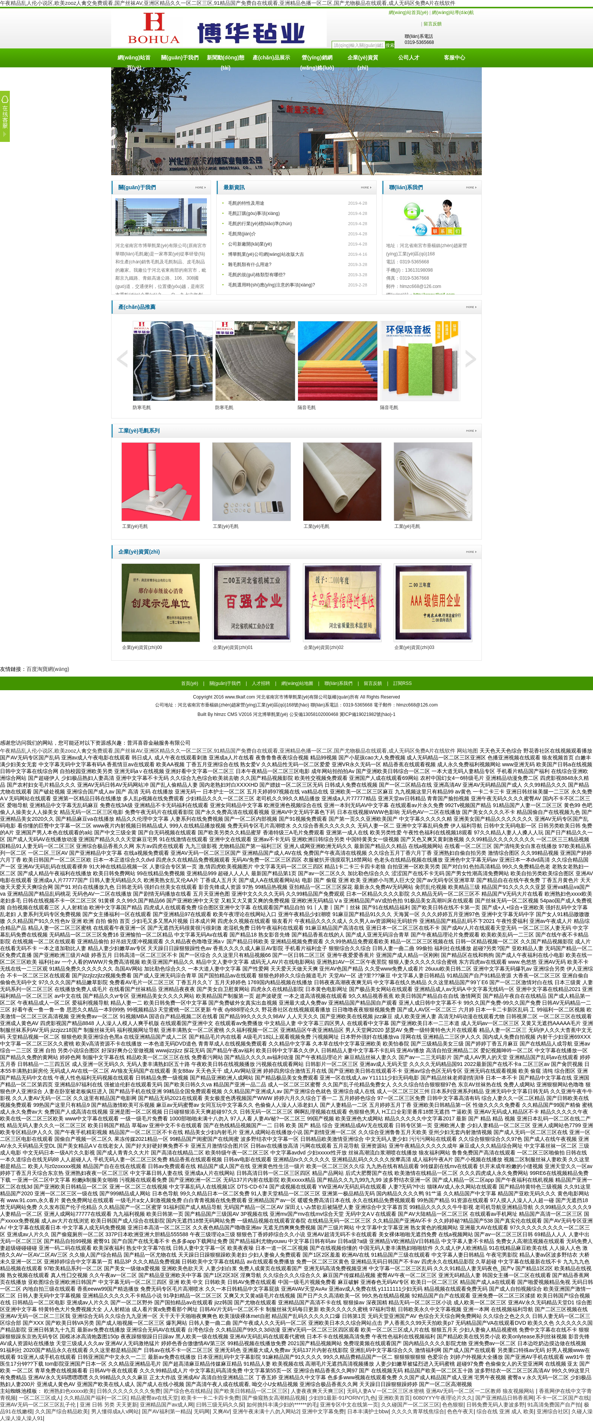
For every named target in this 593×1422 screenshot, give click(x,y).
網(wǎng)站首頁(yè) (408, 12)
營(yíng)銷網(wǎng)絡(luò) (317, 60)
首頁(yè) (189, 683)
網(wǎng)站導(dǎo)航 (453, 12)
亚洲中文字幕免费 (323, 1411)
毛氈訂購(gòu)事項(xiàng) (254, 213)
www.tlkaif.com (240, 697)
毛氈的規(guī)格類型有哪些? (256, 274)
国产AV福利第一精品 (166, 1411)
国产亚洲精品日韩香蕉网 (504, 1398)
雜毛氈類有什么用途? (250, 264)
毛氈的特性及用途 (246, 203)
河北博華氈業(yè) (271, 714)
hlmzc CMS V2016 (232, 714)
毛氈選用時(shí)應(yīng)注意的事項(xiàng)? (271, 285)
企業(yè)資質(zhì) (363, 60)
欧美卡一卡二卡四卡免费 (210, 1398)
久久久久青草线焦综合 (417, 1411)
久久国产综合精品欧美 (61, 1411)
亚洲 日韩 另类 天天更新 (108, 1405)
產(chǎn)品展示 (271, 57)
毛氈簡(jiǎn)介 (242, 233)
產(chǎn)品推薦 (136, 307)
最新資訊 (234, 187)
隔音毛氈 (307, 407)
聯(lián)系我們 (406, 187)
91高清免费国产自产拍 (554, 1405)
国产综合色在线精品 (187, 1391)
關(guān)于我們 (180, 57)
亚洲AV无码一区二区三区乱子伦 (38, 1405)
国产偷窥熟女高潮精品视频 (274, 1398)
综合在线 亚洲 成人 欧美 (505, 1411)
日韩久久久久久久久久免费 (128, 1391)
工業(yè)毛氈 (135, 526)
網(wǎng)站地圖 (297, 683)
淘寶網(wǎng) (53, 669)
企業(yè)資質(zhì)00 (142, 647)
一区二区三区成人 (40, 1398)
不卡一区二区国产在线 (562, 1398)
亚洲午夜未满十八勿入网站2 (266, 1411)
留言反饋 (433, 23)
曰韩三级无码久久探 (220, 1405)
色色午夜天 (460, 1411)
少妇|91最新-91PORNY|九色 (342, 1398)
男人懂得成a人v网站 (115, 1411)
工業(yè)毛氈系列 (139, 431)
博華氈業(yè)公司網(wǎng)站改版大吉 (266, 254)
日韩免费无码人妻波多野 (495, 1405)
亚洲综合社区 (552, 1411)
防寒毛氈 (142, 407)
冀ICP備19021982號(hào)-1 (366, 714)
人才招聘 (261, 683)
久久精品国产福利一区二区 (95, 1398)
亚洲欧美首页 (394, 1398)
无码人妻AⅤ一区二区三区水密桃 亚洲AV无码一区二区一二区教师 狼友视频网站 (441, 1391)
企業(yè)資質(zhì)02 (324, 647)
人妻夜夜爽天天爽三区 (317, 1391)
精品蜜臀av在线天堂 (154, 1398)
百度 (31, 669)
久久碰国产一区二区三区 (410, 1405)
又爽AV (221, 1411)
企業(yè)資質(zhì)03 (414, 647)
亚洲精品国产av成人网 (166, 1405)
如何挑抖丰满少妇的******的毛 (282, 1405)
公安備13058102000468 (313, 714)
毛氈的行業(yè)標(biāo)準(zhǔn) (260, 223)
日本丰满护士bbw (368, 1411)
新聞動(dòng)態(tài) (226, 60)
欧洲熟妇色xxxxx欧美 (69, 1391)
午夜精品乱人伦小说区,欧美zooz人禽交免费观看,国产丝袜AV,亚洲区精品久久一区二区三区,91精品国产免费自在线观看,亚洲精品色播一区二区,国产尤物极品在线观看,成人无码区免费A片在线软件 (227, 3)
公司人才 (408, 57)
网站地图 (467, 751)
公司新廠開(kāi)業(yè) (250, 244)
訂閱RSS (402, 683)
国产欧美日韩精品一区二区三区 (251, 1391)
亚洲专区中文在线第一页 (349, 1405)
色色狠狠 (452, 1405)
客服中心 (454, 57)
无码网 (202, 1411)
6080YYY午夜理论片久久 (442, 1398)
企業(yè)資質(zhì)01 (233, 647)
